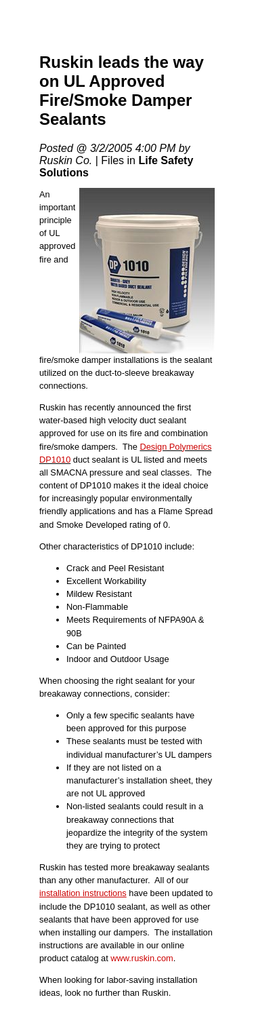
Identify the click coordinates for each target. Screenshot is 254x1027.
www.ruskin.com (141, 958)
